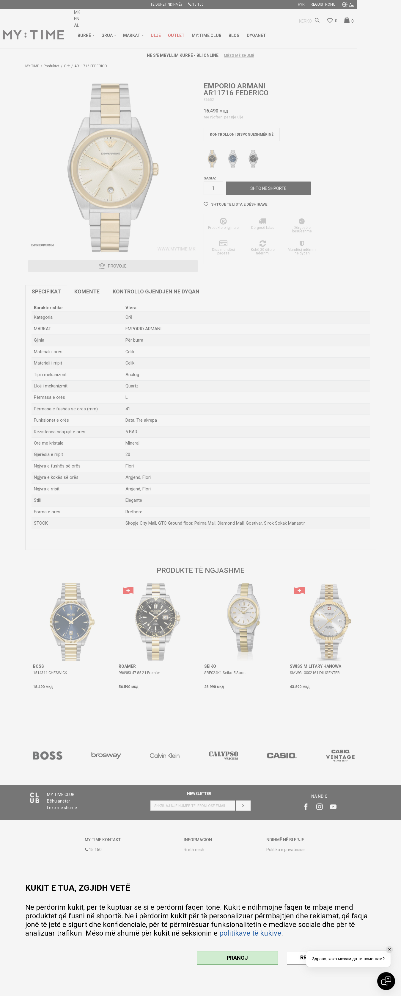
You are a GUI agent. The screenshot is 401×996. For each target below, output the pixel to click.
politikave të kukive (250, 933)
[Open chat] (386, 981)
